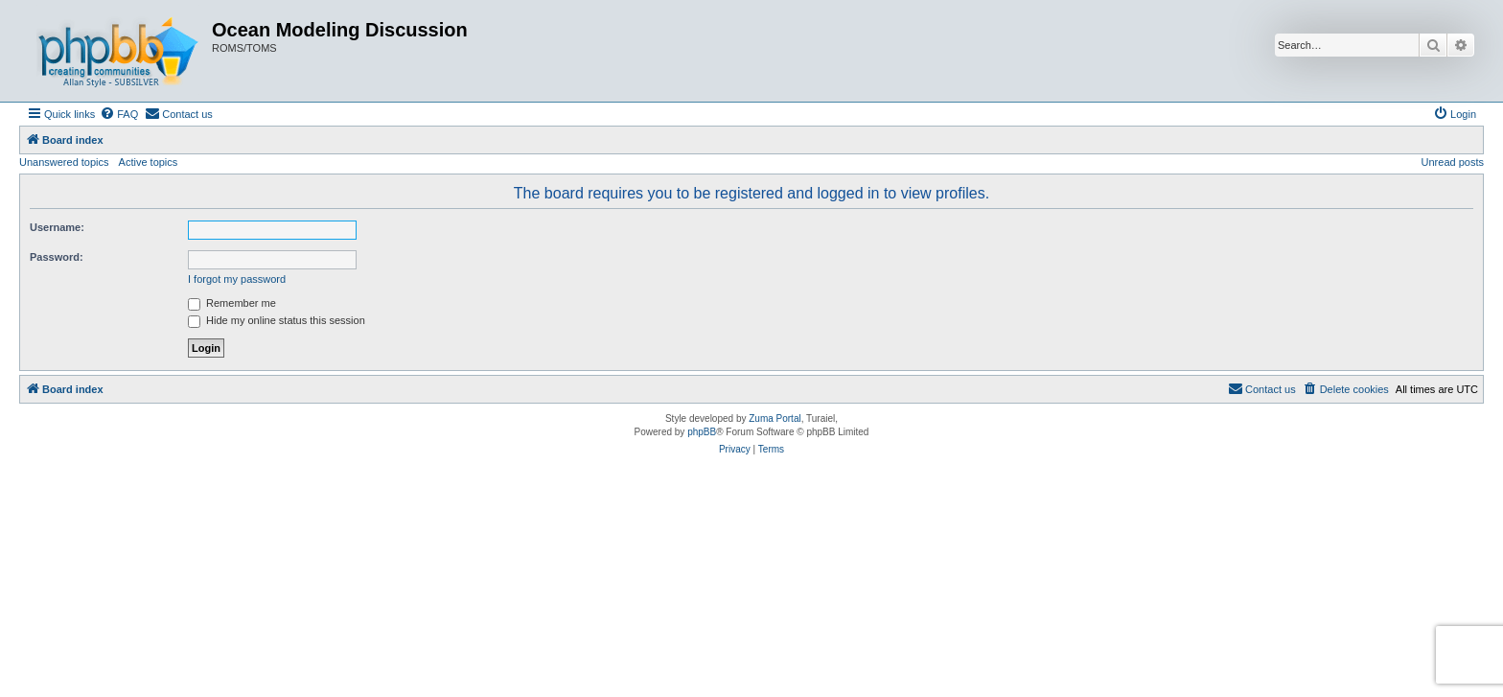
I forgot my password (237, 279)
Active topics (148, 162)
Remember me (232, 303)
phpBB (701, 432)
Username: (57, 227)
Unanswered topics (64, 162)
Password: (56, 257)
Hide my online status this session (276, 320)
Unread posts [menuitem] (1453, 162)
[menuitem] (119, 114)
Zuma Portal (774, 418)
